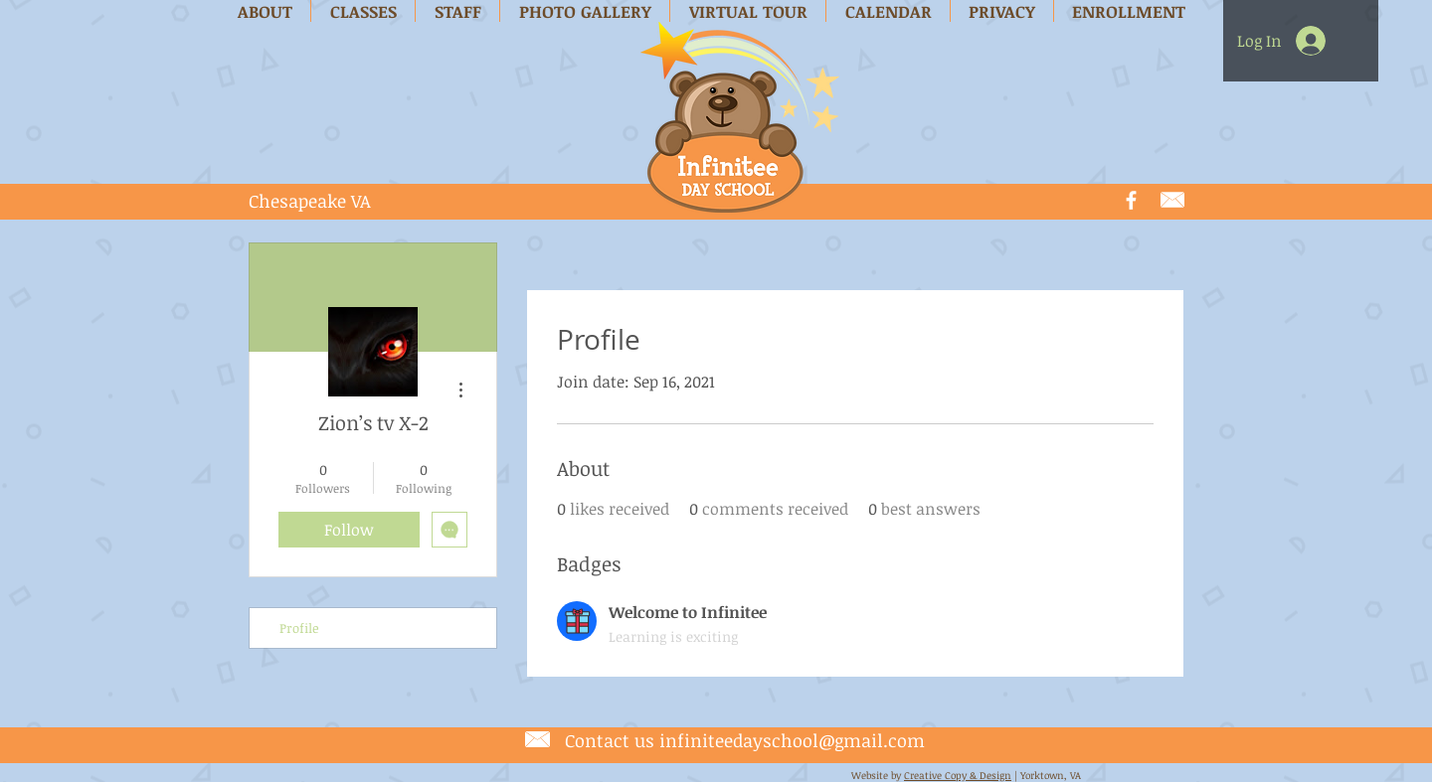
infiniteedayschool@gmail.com (792, 740)
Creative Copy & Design (957, 775)
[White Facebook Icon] (1131, 200)
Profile (299, 628)
